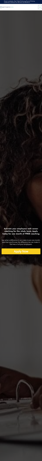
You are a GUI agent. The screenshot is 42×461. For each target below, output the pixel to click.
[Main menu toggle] (40, 7)
